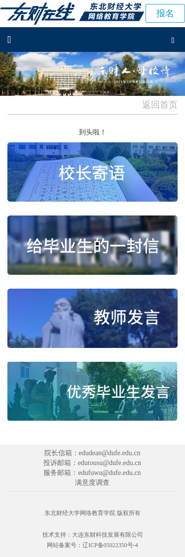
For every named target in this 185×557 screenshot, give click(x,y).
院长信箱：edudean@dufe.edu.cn (92, 453)
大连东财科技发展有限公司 (107, 534)
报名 (165, 13)
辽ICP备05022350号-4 (110, 545)
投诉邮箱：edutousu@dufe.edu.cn (92, 463)
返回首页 (160, 105)
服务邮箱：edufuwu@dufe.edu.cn (92, 472)
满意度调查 (92, 482)
